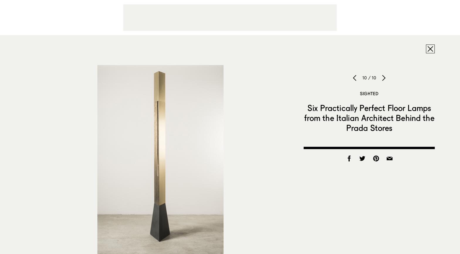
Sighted (369, 93)
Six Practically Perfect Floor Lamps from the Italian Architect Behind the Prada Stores (369, 118)
